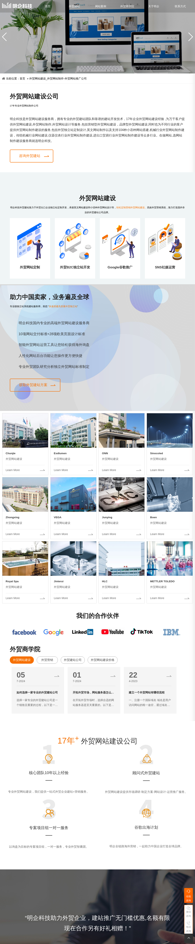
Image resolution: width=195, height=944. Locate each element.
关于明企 (153, 6)
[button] (190, 36)
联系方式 (180, 6)
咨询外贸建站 (29, 156)
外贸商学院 (127, 6)
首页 (48, 6)
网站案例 (100, 6)
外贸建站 (74, 6)
